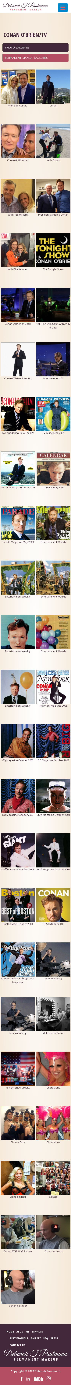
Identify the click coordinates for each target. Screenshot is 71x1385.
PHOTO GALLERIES (17, 47)
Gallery (36, 1338)
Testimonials (19, 1338)
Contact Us (17, 1345)
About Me (22, 1331)
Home (10, 1331)
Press (54, 1338)
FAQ (45, 1338)
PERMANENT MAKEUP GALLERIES (26, 57)
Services (37, 1331)
